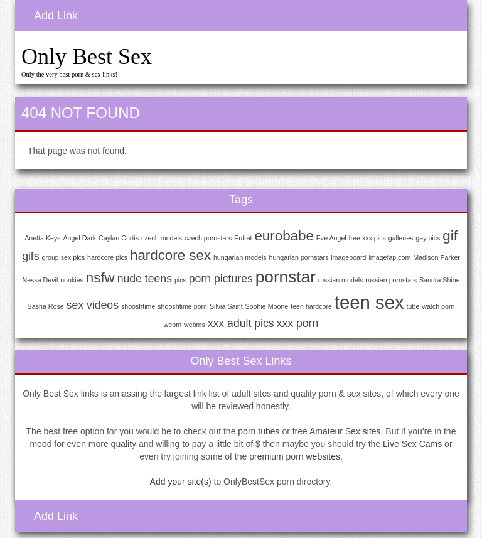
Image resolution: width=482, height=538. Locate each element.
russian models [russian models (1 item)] (340, 280)
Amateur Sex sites (345, 431)
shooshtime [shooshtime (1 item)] (138, 306)
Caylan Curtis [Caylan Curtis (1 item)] (119, 238)
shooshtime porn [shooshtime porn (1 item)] (182, 306)
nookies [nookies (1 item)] (71, 280)
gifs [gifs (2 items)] (30, 256)
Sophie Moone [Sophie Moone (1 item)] (267, 306)
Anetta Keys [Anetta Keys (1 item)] (42, 238)
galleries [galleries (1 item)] (401, 238)
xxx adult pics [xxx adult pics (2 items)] (241, 323)
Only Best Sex (86, 56)
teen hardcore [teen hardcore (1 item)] (311, 306)
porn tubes (258, 431)
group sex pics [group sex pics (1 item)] (63, 257)
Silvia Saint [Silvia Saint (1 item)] (226, 306)
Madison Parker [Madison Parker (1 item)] (436, 257)
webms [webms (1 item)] (194, 324)
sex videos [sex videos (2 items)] (93, 305)
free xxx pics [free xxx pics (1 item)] (367, 238)
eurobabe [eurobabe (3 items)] (283, 236)
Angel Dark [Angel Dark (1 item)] (79, 238)
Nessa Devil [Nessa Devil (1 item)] (40, 280)
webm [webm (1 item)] (172, 324)
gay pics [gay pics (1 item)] (427, 238)
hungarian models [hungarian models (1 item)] (240, 257)
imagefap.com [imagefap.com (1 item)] (389, 257)
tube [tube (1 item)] (413, 306)
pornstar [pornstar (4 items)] (285, 276)
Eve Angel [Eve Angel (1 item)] (331, 238)
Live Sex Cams (412, 444)
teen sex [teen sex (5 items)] (369, 302)
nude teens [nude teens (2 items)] (144, 278)
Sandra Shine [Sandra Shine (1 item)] (439, 280)
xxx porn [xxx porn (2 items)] (298, 323)
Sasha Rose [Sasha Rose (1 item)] (46, 306)
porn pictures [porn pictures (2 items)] (221, 278)
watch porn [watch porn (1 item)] (438, 306)
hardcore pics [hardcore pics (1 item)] (107, 257)
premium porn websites (294, 456)
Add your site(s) (181, 481)
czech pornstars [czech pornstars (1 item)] (208, 238)
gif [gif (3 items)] (450, 236)
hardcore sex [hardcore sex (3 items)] (170, 255)
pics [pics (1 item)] (180, 280)
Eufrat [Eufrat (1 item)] (243, 238)
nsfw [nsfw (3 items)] (100, 278)
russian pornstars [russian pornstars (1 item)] (391, 280)
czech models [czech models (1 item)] (161, 238)
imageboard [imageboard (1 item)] (348, 257)
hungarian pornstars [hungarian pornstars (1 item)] (299, 257)
